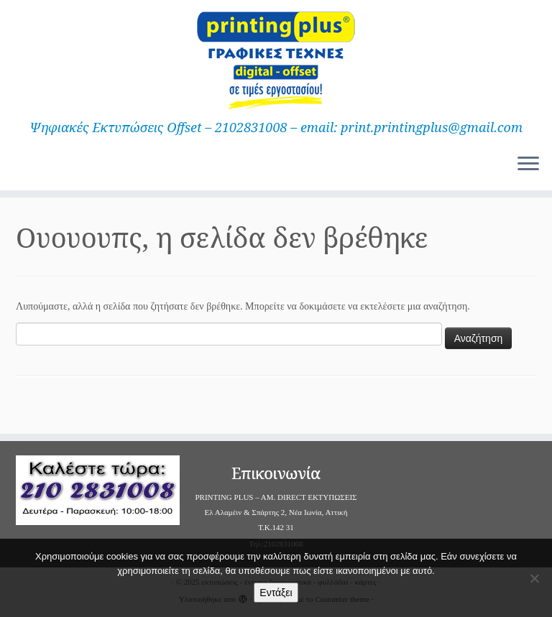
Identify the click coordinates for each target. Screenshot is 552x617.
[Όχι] (534, 578)
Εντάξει (275, 592)
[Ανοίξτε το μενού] (528, 164)
